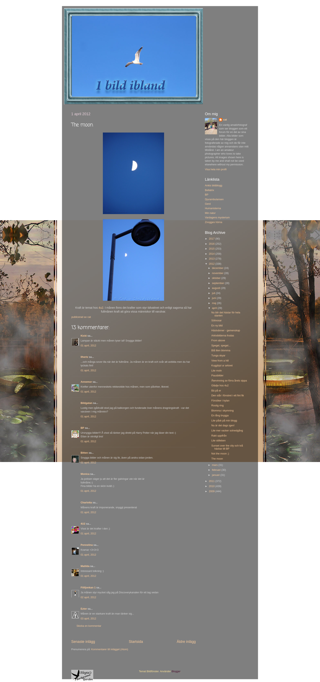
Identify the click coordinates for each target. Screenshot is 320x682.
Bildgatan (86, 403)
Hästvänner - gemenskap (225, 330)
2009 (212, 491)
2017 (212, 238)
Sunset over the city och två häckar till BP (227, 447)
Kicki (84, 335)
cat (225, 119)
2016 (212, 243)
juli (214, 293)
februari (216, 470)
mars (215, 465)
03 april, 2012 (88, 618)
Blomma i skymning (222, 410)
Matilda (85, 566)
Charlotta (86, 502)
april (215, 308)
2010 (212, 486)
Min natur (210, 213)
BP (82, 428)
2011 (212, 481)
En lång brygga (220, 415)
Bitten (84, 452)
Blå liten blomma (220, 350)
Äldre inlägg (186, 642)
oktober (216, 278)
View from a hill (220, 360)
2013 (212, 258)
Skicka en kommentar (89, 626)
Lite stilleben (218, 440)
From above (218, 340)
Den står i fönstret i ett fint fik (227, 395)
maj (214, 303)
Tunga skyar (218, 355)
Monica (85, 474)
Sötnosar (216, 320)
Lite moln (216, 370)
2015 (212, 248)
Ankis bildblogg (213, 185)
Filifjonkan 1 (88, 587)
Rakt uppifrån (219, 435)
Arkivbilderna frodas (222, 335)
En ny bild (216, 325)
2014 (212, 253)
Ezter (84, 608)
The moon (217, 458)
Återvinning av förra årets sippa (229, 380)
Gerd (208, 203)
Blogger (176, 671)
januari (216, 475)
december (218, 268)
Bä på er (216, 390)
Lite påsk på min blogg (224, 420)
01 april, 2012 (88, 345)
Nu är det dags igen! (222, 425)
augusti (216, 288)
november (218, 273)
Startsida (136, 642)
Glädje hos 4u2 (220, 385)
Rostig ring (217, 405)
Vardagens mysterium (217, 217)
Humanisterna (213, 208)
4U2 (83, 523)
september (218, 283)
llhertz (84, 357)
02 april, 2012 (88, 597)
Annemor (86, 381)
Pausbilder (217, 375)
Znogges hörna (213, 222)
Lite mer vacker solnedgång (227, 430)
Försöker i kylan (220, 400)
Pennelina (87, 545)
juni (214, 298)
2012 (212, 263)
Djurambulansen (214, 199)
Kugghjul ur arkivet (221, 365)
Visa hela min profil (216, 169)
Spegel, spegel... (220, 345)
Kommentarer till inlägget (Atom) (109, 649)
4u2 (101, 307)
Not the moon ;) (220, 453)
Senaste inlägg (83, 642)
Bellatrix (209, 190)
